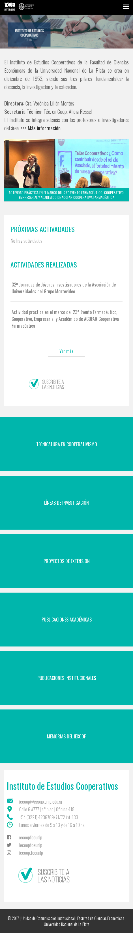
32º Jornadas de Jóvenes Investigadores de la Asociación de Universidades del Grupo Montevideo (64, 288)
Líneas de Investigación (66, 502)
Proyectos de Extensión (67, 561)
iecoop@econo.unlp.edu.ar (41, 801)
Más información (44, 128)
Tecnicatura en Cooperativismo (66, 444)
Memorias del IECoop (66, 736)
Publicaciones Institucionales (66, 678)
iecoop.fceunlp (31, 852)
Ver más (66, 350)
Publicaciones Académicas (67, 619)
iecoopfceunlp (30, 837)
